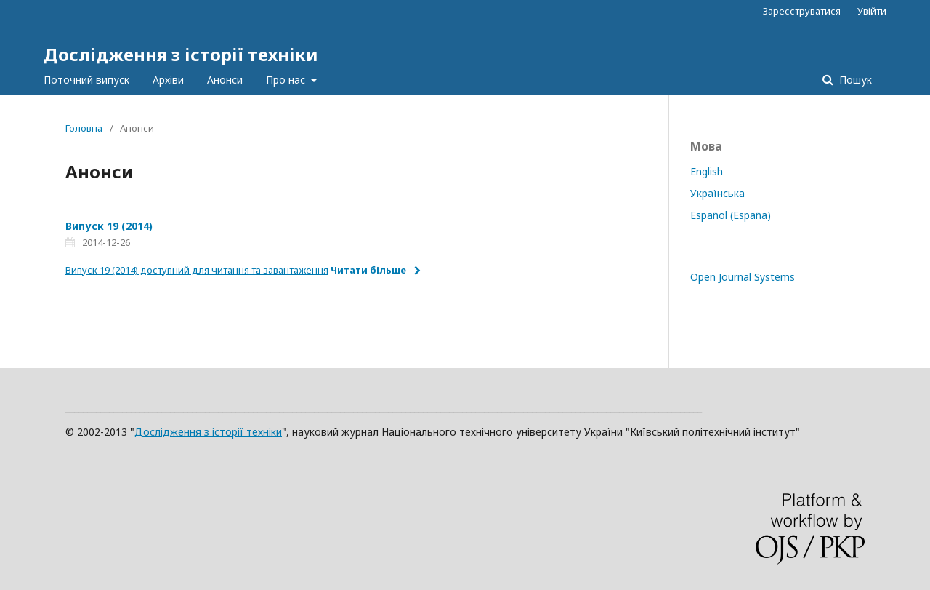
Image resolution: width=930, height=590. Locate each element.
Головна (83, 128)
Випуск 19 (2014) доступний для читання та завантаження (196, 269)
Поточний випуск (86, 80)
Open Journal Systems (742, 277)
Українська (717, 193)
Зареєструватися (802, 10)
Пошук (854, 80)
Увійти (871, 10)
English (706, 171)
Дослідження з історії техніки (181, 54)
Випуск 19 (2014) (109, 226)
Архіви (168, 80)
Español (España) (730, 215)
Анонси (225, 80)
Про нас (287, 80)
